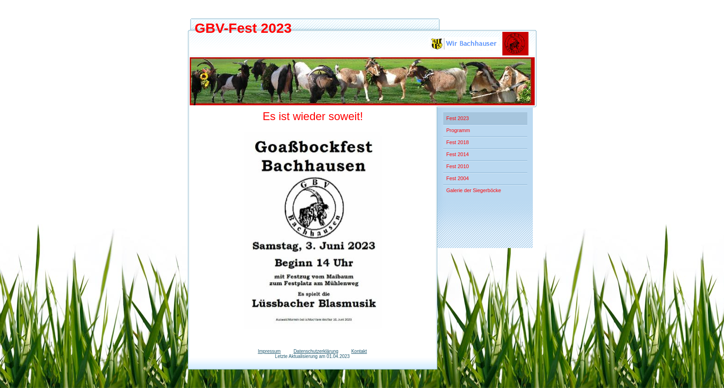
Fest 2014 (457, 154)
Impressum (269, 351)
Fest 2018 (457, 142)
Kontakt (359, 351)
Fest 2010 (457, 166)
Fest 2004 (457, 178)
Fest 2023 (457, 118)
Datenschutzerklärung (316, 351)
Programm (458, 130)
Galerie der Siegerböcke (473, 190)
